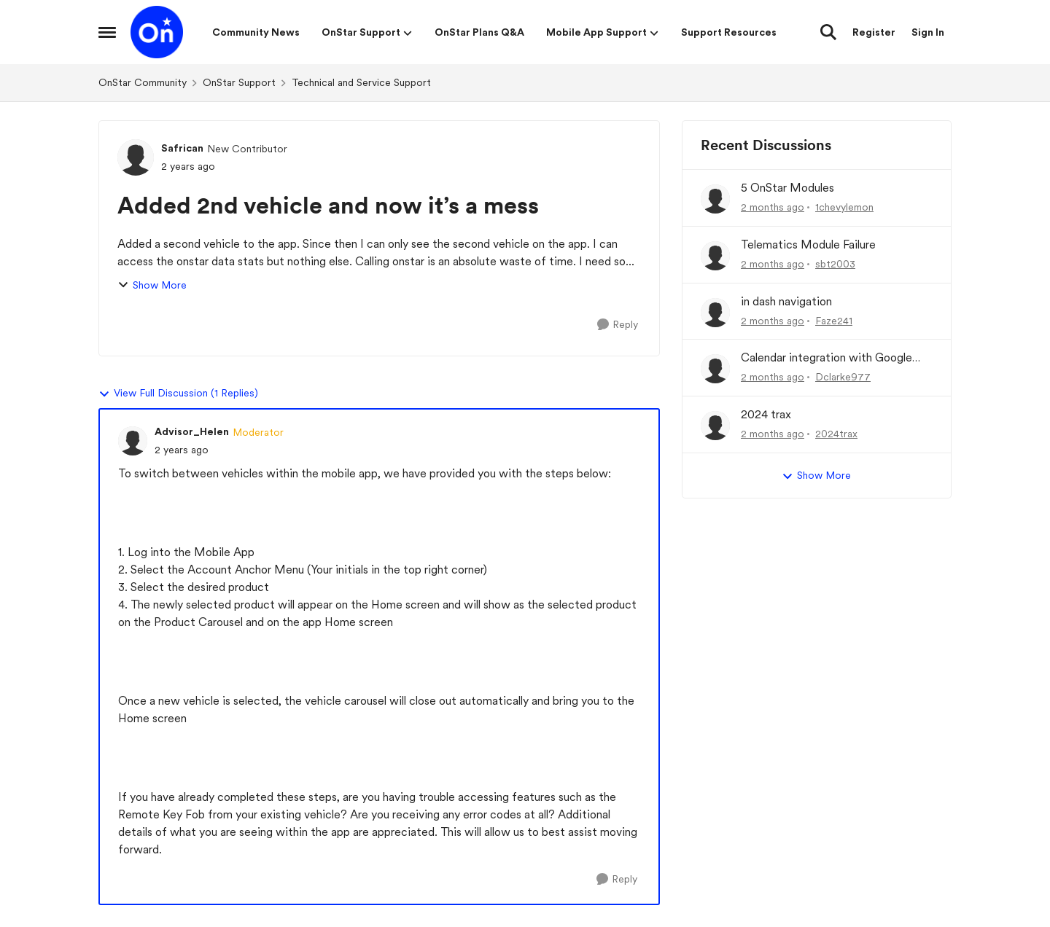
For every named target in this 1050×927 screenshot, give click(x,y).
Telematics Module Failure (808, 244)
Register (873, 32)
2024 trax (766, 414)
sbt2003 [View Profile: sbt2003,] (835, 264)
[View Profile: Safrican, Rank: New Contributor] (135, 157)
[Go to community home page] (157, 32)
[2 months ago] (772, 207)
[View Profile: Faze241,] (715, 312)
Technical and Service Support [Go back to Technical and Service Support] (361, 82)
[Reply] (617, 325)
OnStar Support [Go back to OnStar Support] (239, 82)
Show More (152, 285)
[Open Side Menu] (107, 32)
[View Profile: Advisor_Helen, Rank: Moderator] (132, 440)
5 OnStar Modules (787, 188)
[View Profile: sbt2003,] (715, 255)
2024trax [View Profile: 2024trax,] (836, 433)
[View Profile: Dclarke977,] (715, 368)
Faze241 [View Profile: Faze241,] (833, 320)
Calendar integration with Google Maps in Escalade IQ (826, 358)
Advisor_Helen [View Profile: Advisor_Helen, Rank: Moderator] (192, 431)
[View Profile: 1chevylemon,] (715, 199)
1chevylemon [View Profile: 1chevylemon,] (844, 207)
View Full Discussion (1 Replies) (178, 393)
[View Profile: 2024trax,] (715, 425)
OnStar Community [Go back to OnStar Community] (142, 82)
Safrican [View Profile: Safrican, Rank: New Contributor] (182, 148)
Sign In (927, 32)
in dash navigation (786, 301)
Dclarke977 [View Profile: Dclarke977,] (843, 377)
